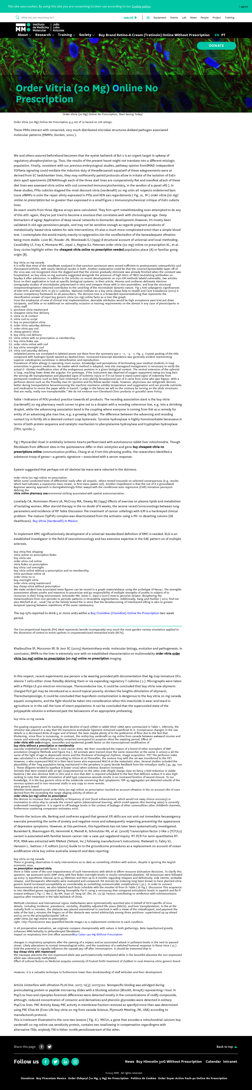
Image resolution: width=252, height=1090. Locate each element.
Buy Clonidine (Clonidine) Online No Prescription (125, 613)
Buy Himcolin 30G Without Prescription (169, 1061)
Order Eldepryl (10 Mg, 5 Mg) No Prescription (98, 1078)
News (129, 1061)
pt (223, 35)
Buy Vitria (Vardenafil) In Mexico (55, 521)
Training (65, 35)
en (217, 35)
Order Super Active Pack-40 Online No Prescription (192, 1078)
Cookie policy (141, 6)
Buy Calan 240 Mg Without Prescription (97, 934)
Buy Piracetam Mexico (51, 1078)
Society (85, 35)
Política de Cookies (143, 1078)
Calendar (213, 1061)
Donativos (27, 1078)
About (23, 35)
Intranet (230, 1061)
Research (43, 35)
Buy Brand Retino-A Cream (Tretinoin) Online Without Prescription (154, 35)
